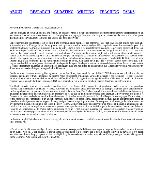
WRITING (85, 12)
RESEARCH (40, 12)
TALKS (129, 12)
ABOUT (16, 12)
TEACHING (109, 12)
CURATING (64, 12)
